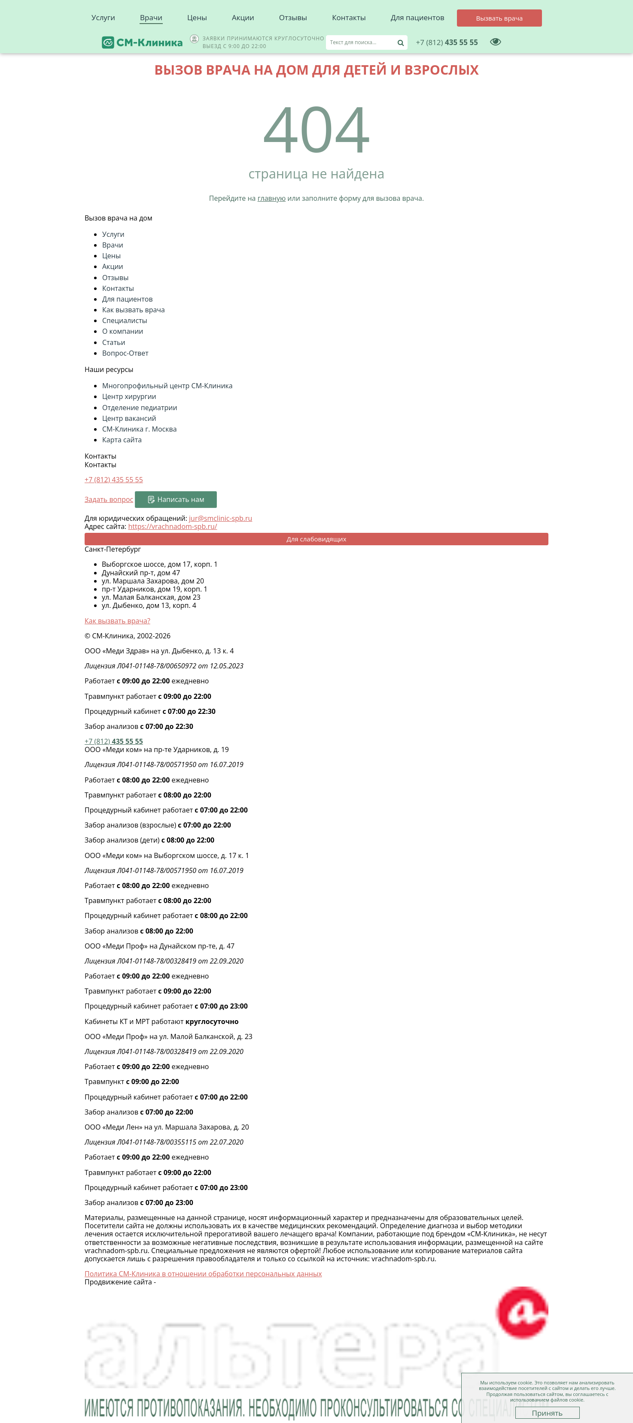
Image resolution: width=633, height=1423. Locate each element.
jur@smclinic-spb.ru (220, 518)
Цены (197, 39)
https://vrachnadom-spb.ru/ (172, 526)
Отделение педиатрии (139, 407)
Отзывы (293, 39)
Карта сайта (122, 439)
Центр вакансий (129, 418)
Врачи (151, 39)
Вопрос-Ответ (125, 353)
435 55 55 (488, 15)
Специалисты (124, 320)
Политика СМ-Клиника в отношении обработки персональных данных (203, 1273)
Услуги (103, 39)
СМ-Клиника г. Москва (139, 429)
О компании (122, 331)
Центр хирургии (129, 396)
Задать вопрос (109, 499)
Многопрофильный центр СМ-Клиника (167, 385)
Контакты (349, 39)
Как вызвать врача (133, 309)
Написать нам (180, 499)
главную (272, 198)
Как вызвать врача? (117, 620)
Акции (243, 39)
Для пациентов (417, 39)
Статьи (113, 342)
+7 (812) (114, 479)
